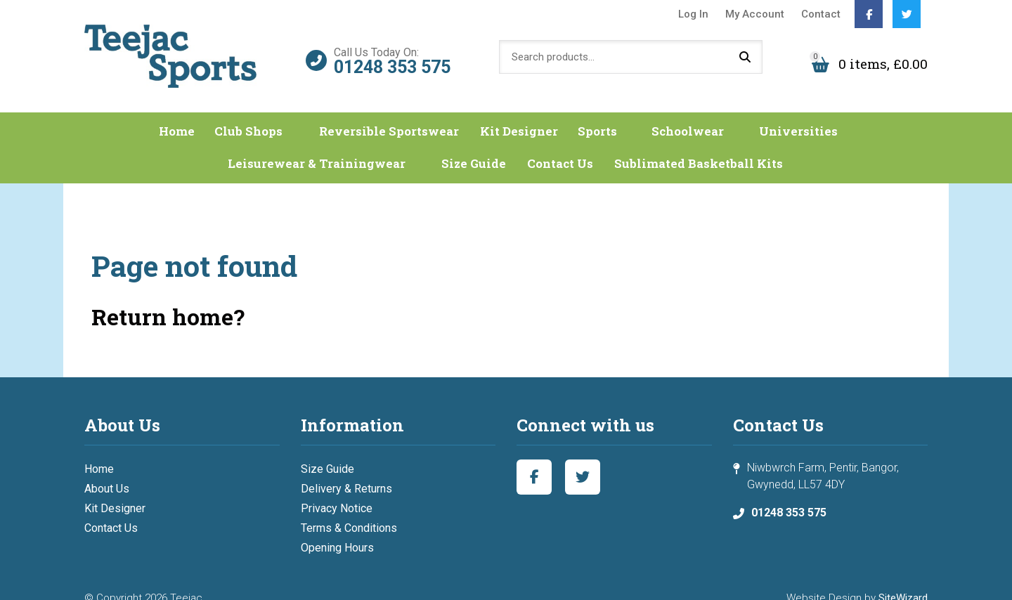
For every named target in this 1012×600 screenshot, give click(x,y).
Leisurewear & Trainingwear (317, 145)
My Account (754, 14)
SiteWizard (903, 580)
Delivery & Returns (346, 471)
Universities (785, 111)
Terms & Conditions (349, 510)
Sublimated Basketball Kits (696, 145)
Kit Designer (540, 111)
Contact (821, 14)
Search (745, 53)
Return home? (168, 299)
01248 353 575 (392, 56)
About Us (106, 471)
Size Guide (461, 145)
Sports (619, 111)
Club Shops (280, 111)
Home (208, 111)
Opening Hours (337, 530)
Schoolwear (692, 111)
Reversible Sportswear (406, 111)
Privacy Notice (336, 490)
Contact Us (551, 145)
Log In (693, 14)
